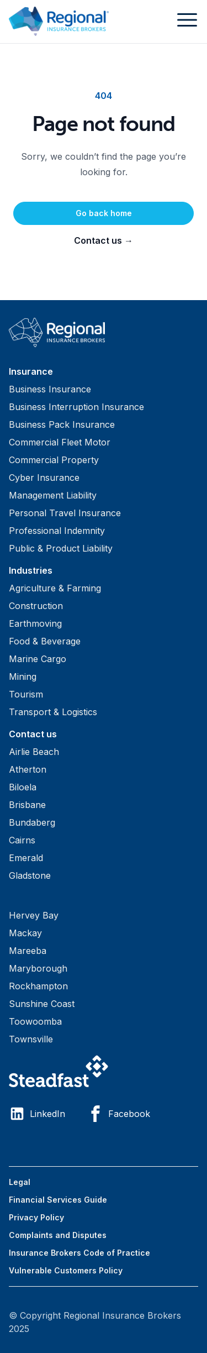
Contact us (103, 240)
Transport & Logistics (53, 711)
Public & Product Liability (61, 548)
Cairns (22, 840)
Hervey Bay (34, 915)
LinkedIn (37, 1113)
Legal (19, 1182)
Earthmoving (35, 623)
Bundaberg (32, 822)
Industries (30, 570)
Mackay (25, 932)
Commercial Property (54, 459)
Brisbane (27, 804)
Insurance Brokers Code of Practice (79, 1252)
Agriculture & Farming (55, 588)
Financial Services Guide (58, 1199)
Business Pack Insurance (62, 424)
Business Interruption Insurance (76, 406)
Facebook (118, 1113)
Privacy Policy (36, 1217)
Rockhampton (38, 986)
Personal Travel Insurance (65, 512)
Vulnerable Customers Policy (66, 1270)
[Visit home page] (103, 332)
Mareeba (27, 950)
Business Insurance (50, 389)
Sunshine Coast (42, 1003)
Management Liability (53, 495)
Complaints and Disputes (58, 1235)
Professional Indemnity (57, 530)
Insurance (31, 371)
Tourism (26, 694)
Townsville (31, 1039)
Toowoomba (35, 1021)
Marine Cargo (37, 658)
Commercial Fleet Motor (59, 442)
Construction (36, 605)
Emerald (26, 857)
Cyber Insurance (44, 477)
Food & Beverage (45, 641)
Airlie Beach (34, 751)
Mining (22, 676)
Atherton (27, 769)
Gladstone (30, 875)
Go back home (104, 213)
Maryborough (38, 968)
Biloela (22, 787)
